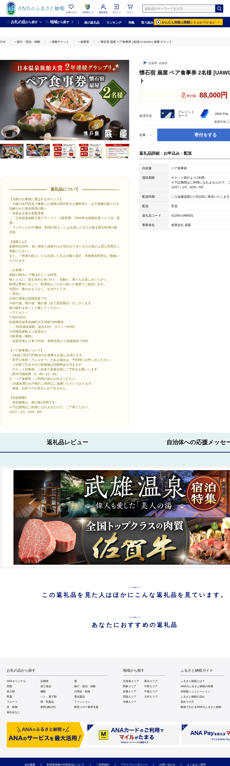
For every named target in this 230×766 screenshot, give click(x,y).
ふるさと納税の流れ (193, 696)
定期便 (44, 681)
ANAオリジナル (16, 681)
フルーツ (12, 701)
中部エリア (151, 686)
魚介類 (11, 691)
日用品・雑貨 (82, 691)
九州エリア (151, 696)
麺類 (43, 691)
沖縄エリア (129, 701)
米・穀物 (12, 707)
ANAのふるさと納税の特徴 (197, 686)
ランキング (113, 22)
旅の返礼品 (91, 22)
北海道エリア (131, 681)
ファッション (82, 701)
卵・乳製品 (47, 701)
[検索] (219, 9)
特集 (131, 22)
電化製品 (79, 696)
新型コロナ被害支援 (86, 707)
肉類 (9, 686)
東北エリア (151, 681)
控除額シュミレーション (195, 691)
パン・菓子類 (48, 696)
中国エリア (151, 691)
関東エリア (129, 686)
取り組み (147, 22)
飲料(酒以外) (48, 707)
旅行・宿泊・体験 (85, 686)
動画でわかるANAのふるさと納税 (201, 707)
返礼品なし (13, 712)
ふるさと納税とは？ (193, 681)
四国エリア (129, 696)
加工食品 (45, 686)
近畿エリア (129, 691)
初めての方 (187, 701)
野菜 (9, 696)
